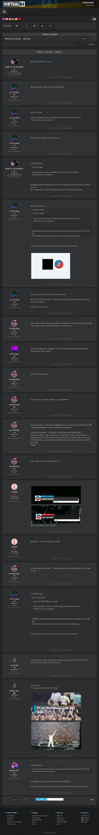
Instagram (85, 820)
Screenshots (11, 824)
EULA (58, 824)
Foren (34, 824)
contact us (60, 818)
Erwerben (10, 818)
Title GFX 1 (48, 62)
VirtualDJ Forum (12, 39)
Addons (26, 39)
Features (10, 820)
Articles (34, 822)
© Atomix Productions (50, 833)
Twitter (84, 822)
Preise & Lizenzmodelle (14, 822)
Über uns (59, 816)
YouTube (85, 818)
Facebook (85, 816)
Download (10, 816)
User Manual (36, 818)
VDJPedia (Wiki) (37, 820)
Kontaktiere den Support (39, 816)
